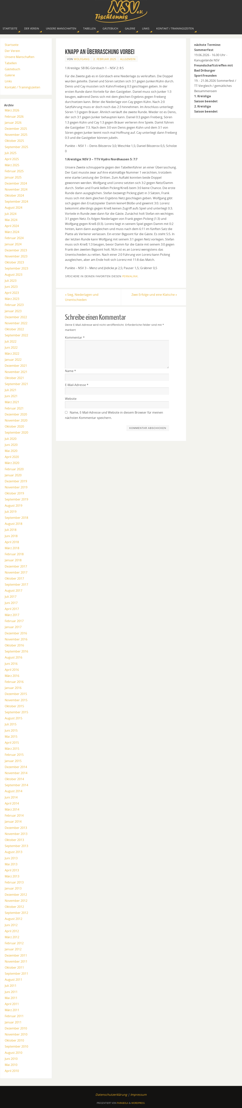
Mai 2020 (11, 451)
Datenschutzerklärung (111, 1095)
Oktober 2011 (14, 967)
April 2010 (12, 1071)
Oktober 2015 (14, 706)
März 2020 (12, 463)
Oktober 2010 (14, 1040)
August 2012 (13, 919)
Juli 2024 (10, 214)
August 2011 (13, 980)
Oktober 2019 (14, 493)
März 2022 (12, 353)
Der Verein (12, 51)
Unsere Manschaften (19, 57)
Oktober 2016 (14, 645)
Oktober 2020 (14, 426)
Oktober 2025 (14, 141)
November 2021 (16, 372)
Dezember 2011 (16, 955)
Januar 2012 (13, 949)
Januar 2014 (13, 821)
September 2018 (16, 518)
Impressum (138, 1095)
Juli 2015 (10, 724)
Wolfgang (81, 59)
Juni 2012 (11, 925)
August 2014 (13, 791)
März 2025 (12, 165)
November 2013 (16, 834)
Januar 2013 (13, 888)
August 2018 (13, 524)
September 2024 (16, 201)
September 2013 (16, 846)
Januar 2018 (13, 560)
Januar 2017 (13, 627)
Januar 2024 (13, 244)
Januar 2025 (13, 177)
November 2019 (16, 487)
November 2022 (16, 323)
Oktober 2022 (14, 329)
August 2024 (13, 207)
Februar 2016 (14, 682)
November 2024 (16, 189)
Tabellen (11, 63)
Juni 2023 (11, 287)
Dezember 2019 (16, 481)
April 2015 (12, 742)
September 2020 (16, 432)
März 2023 (12, 299)
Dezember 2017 (16, 566)
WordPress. (138, 1103)
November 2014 (16, 773)
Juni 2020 (11, 445)
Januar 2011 (13, 1022)
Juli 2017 (10, 597)
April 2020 (12, 457)
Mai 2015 (11, 736)
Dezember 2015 (16, 694)
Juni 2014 (11, 797)
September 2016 (16, 651)
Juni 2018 (11, 536)
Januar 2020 (13, 475)
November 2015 (16, 700)
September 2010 (16, 1046)
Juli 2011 (10, 986)
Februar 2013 (14, 882)
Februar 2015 (14, 755)
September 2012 (16, 913)
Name (70, 371)
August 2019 (13, 505)
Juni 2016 (11, 664)
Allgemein (128, 59)
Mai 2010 (11, 1065)
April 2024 (12, 226)
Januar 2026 (13, 122)
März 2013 (12, 876)
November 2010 (16, 1034)
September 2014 (16, 785)
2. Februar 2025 (104, 59)
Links (8, 81)
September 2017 (16, 584)
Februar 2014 (14, 815)
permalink (130, 276)
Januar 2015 (13, 761)
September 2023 (16, 268)
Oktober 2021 (14, 378)
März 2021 (12, 402)
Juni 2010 (11, 1059)
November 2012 (16, 901)
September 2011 (16, 973)
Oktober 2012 (14, 907)
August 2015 (13, 718)
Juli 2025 (10, 153)
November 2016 (16, 639)
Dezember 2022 (16, 317)
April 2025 (12, 159)
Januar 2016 (13, 688)
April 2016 (12, 670)
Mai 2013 (11, 864)
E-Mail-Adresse (76, 385)
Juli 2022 (10, 341)
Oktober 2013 (14, 840)
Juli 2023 (10, 281)
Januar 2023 (13, 311)
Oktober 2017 (14, 578)
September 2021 (16, 384)
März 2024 (12, 232)
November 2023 (16, 256)
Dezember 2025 (16, 129)
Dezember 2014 (16, 767)
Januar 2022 (13, 359)
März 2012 (12, 937)
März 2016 (12, 676)
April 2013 (12, 870)
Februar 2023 (14, 305)
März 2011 (12, 1010)
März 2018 (12, 548)
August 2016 (13, 657)
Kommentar (75, 337)
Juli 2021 (10, 390)
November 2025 (16, 135)
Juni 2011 (11, 992)
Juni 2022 (11, 347)
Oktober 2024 (14, 195)
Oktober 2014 (14, 779)
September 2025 (16, 147)
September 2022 (16, 335)
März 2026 (12, 110)
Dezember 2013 (16, 828)
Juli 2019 (10, 512)
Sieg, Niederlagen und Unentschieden (81, 297)
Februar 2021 (14, 408)
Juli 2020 (10, 439)
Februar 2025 (14, 171)
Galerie (10, 75)
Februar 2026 (14, 116)
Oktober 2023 (14, 262)
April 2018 (12, 542)
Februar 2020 (14, 469)
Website (71, 399)
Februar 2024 (14, 238)
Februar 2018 (14, 554)
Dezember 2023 (16, 250)
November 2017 (16, 572)
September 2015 (16, 712)
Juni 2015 (11, 730)
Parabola (122, 1103)
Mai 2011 (11, 998)
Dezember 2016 (16, 633)
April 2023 (12, 293)
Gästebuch (12, 69)
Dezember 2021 (16, 366)
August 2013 (13, 852)
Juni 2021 (11, 396)
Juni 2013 (11, 858)
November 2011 (16, 961)
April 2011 (12, 1004)
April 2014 (12, 803)
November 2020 (16, 420)
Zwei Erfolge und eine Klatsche (154, 295)
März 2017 (12, 615)
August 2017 (13, 590)
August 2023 (13, 275)
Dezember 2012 (16, 895)
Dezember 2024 (16, 183)
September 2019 (16, 499)
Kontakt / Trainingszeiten (22, 87)
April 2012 (12, 931)
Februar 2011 (14, 1016)
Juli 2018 (10, 530)
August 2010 (13, 1053)
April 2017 (12, 609)
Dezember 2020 (16, 414)
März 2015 (12, 749)
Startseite (12, 45)
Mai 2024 (11, 220)
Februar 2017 (14, 621)
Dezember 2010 (16, 1028)
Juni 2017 (11, 603)
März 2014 (12, 809)
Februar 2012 (14, 943)
